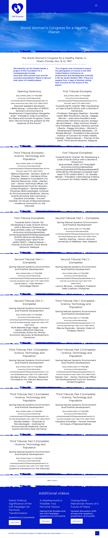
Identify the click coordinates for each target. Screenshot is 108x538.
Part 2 (55, 480)
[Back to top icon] (97, 533)
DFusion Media (67, 533)
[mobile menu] (96, 5)
